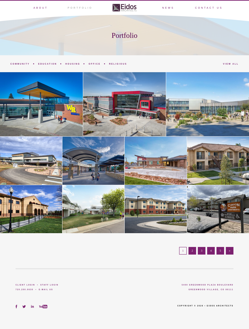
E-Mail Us (46, 289)
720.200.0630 (24, 289)
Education (47, 64)
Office (94, 64)
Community (20, 64)
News (168, 7)
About (40, 7)
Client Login (25, 285)
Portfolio (80, 7)
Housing (72, 64)
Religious (118, 64)
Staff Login (49, 285)
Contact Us (209, 7)
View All (231, 64)
